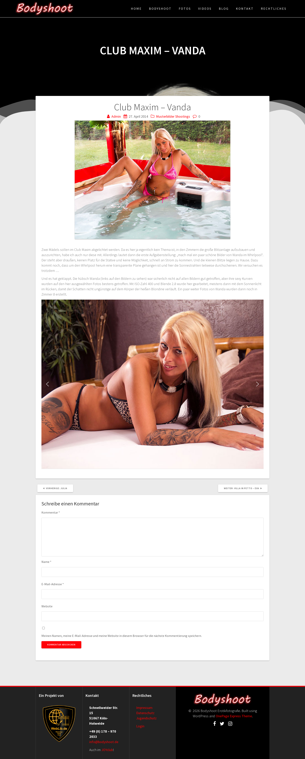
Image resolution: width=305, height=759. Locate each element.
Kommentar (50, 512)
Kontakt (245, 8)
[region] (152, 384)
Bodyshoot (160, 8)
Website (47, 606)
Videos (205, 8)
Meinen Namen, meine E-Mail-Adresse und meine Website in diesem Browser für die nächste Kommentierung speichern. (121, 636)
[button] (47, 384)
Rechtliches (274, 8)
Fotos (185, 8)
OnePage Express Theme (234, 716)
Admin (116, 116)
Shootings (182, 116)
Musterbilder (165, 116)
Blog (224, 8)
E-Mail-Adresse (52, 584)
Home (136, 8)
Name (46, 562)
